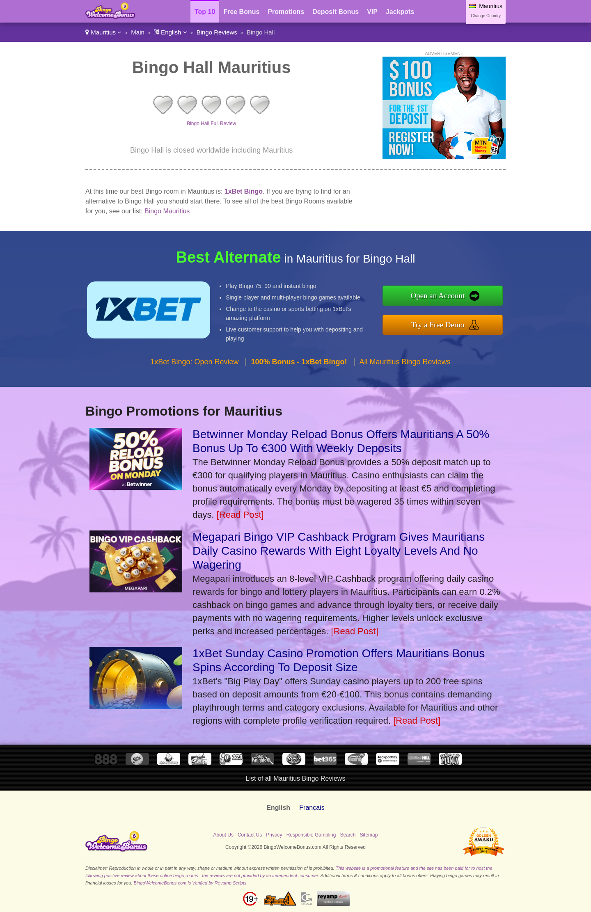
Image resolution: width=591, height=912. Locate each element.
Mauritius (103, 32)
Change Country (486, 16)
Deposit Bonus (335, 11)
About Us (223, 835)
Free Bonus (241, 11)
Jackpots (400, 11)
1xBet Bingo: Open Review (194, 362)
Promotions (286, 11)
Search (347, 835)
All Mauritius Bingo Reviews (405, 362)
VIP (372, 11)
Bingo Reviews (217, 32)
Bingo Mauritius (167, 211)
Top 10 (205, 11)
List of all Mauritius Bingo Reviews (296, 778)
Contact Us (250, 835)
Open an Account (437, 295)
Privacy (274, 835)
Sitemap (369, 835)
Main (137, 32)
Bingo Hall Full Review (211, 123)
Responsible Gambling (311, 835)
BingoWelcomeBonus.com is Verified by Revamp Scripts (189, 882)
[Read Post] (240, 515)
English (170, 32)
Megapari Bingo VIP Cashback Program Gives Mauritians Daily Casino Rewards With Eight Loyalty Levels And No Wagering (338, 550)
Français (311, 807)
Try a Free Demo (438, 324)
